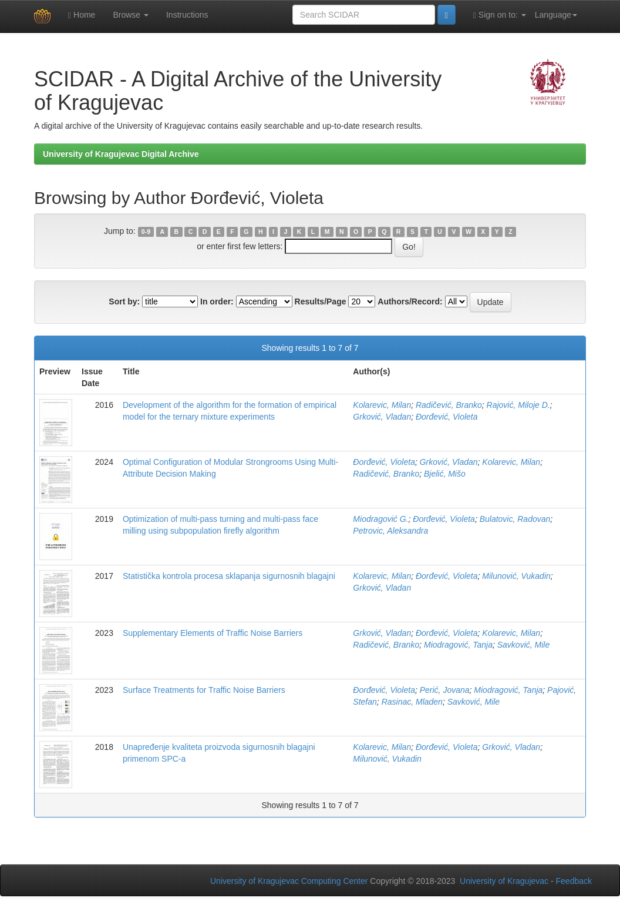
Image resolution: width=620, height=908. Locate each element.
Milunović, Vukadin (516, 576)
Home (81, 15)
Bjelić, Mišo (445, 473)
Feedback (574, 881)
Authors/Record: (410, 301)
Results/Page (320, 301)
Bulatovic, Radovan (515, 519)
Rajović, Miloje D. (518, 405)
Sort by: (124, 301)
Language (556, 14)
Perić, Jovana (445, 690)
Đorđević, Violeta (447, 416)
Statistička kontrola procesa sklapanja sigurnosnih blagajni (229, 576)
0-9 (145, 231)
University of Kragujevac (504, 881)
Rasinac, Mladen (412, 701)
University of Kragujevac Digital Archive (121, 154)
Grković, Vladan (382, 416)
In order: (217, 301)
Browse (131, 14)
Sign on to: (499, 15)
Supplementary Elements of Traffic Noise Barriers (212, 633)
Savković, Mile (523, 644)
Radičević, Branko (449, 405)
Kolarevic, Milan (382, 405)
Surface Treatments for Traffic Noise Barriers (204, 690)
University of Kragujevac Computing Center (289, 881)
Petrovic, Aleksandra (390, 530)
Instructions (187, 14)
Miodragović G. (380, 519)
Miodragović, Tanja (458, 644)
